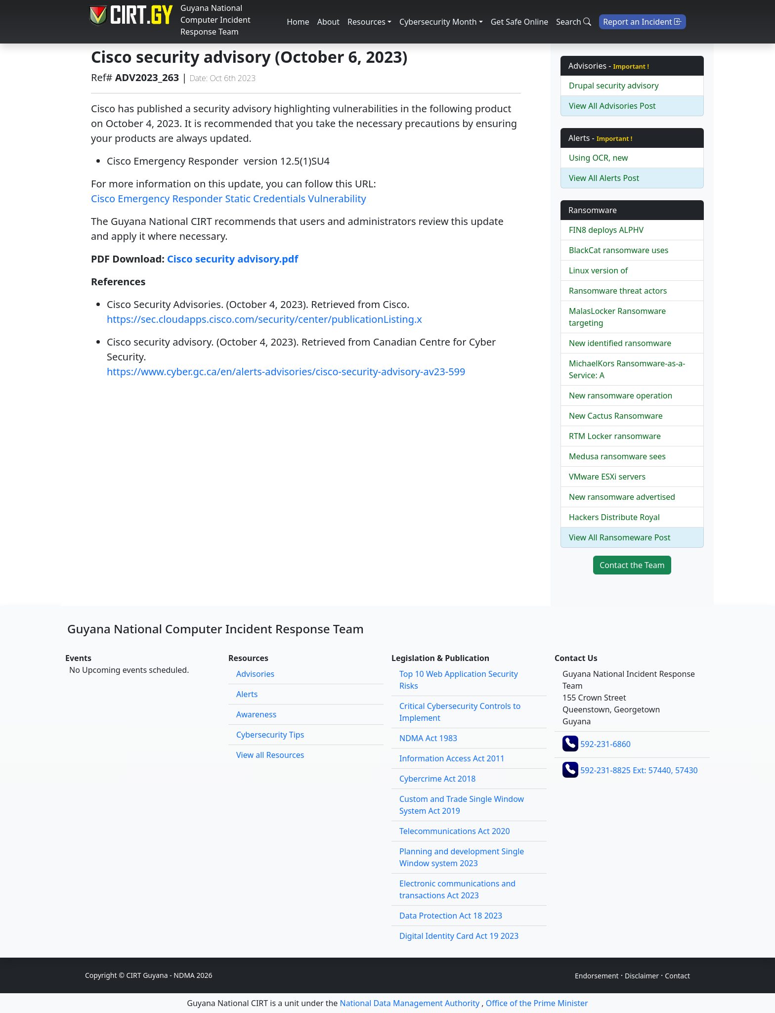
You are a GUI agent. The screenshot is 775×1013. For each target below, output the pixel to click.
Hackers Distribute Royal (614, 517)
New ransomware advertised (622, 496)
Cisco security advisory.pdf (232, 258)
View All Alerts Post (604, 178)
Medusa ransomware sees (617, 456)
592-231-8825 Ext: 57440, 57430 (639, 770)
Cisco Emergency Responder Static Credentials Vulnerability (228, 198)
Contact (677, 975)
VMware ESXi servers (607, 476)
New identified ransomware (620, 343)
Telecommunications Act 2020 (454, 831)
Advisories (255, 673)
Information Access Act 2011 (452, 758)
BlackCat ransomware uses (618, 250)
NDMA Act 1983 (428, 738)
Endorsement (597, 975)
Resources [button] (366, 21)
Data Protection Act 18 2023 (450, 915)
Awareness (256, 714)
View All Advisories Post (612, 105)
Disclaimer (642, 975)
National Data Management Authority (410, 1003)
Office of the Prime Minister (537, 1003)
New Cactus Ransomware (616, 415)
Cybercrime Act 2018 (437, 778)
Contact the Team (632, 565)
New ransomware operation (620, 395)
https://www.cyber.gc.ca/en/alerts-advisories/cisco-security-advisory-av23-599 (286, 371)
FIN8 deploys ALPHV (606, 229)
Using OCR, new (598, 157)
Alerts (247, 694)
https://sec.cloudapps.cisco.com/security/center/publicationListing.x (264, 319)
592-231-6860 (605, 744)
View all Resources (270, 754)
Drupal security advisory (614, 85)
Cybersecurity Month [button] (438, 21)
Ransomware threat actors (618, 290)
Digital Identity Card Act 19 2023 (458, 935)
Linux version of (598, 270)
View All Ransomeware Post (619, 537)
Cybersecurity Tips (270, 734)
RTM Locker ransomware (615, 436)
